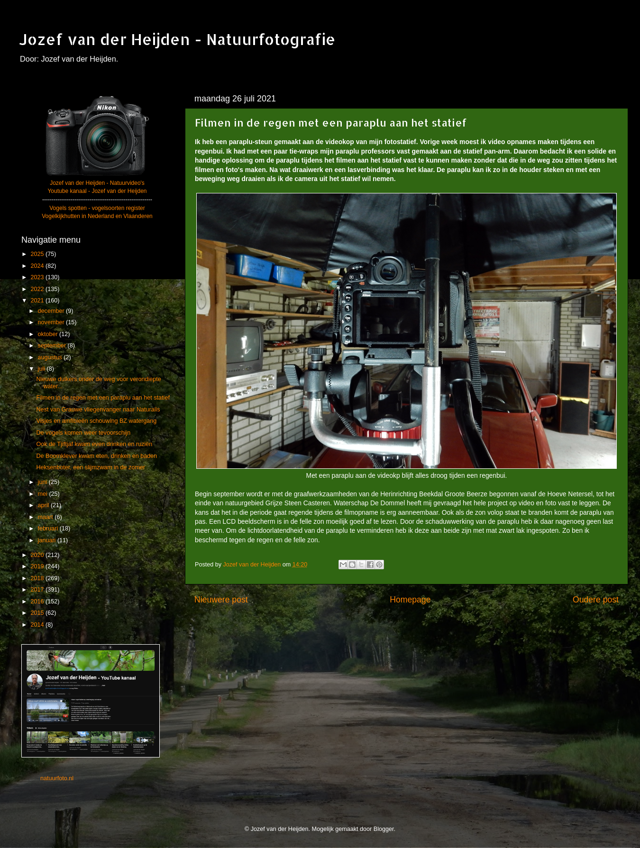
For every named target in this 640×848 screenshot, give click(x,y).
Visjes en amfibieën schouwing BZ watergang (96, 421)
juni (43, 482)
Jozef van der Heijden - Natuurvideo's (97, 183)
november (52, 322)
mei (43, 494)
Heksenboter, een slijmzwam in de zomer (90, 467)
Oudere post (596, 599)
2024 (38, 266)
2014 (38, 624)
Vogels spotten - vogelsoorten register (97, 208)
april (44, 505)
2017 (38, 589)
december (52, 311)
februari (49, 528)
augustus (51, 357)
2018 (38, 578)
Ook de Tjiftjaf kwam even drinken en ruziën (94, 444)
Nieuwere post (221, 599)
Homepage (410, 599)
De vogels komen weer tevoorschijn (83, 432)
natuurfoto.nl (56, 778)
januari (47, 540)
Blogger (384, 829)
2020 (38, 555)
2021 (38, 300)
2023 (38, 277)
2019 (38, 566)
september (53, 345)
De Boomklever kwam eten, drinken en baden (96, 456)
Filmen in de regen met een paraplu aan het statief (102, 397)
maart (46, 517)
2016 (38, 601)
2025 (38, 254)
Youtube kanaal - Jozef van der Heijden (96, 191)
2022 (38, 289)
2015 (38, 613)
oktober (49, 334)
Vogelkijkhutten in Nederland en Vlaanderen (97, 216)
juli (42, 368)
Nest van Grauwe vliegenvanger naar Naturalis (98, 409)
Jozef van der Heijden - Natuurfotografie (177, 39)
